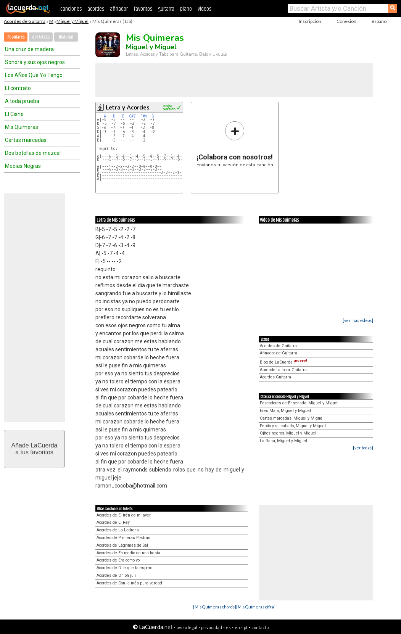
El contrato (18, 88)
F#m (143, 116)
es (228, 627)
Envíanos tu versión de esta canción (234, 144)
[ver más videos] (358, 320)
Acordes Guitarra (275, 377)
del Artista (41, 37)
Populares (15, 37)
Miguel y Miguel (72, 21)
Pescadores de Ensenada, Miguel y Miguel (299, 403)
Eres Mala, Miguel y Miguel (285, 410)
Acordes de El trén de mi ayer (124, 515)
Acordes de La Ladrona (118, 530)
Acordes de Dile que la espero (124, 567)
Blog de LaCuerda (283, 362)
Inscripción (310, 21)
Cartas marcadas (26, 140)
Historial (66, 37)
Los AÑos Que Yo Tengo (34, 75)
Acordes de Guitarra (24, 21)
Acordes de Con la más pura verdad (129, 583)
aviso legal (187, 627)
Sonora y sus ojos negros (35, 62)
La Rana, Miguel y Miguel (283, 440)
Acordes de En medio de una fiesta (128, 552)
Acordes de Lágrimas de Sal (122, 545)
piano (186, 9)
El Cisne (14, 114)
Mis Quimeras (21, 127)
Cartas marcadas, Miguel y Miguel (292, 418)
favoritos (143, 9)
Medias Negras (23, 166)
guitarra (166, 9)
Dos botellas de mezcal (33, 153)
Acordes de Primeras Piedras (123, 537)
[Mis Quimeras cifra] (255, 606)
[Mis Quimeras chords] (214, 606)
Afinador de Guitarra (278, 353)
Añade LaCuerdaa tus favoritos (34, 448)
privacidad (211, 627)
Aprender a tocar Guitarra (283, 369)
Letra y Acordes (128, 107)
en (237, 627)
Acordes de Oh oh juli (116, 575)
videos (204, 9)
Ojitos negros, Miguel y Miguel (288, 433)
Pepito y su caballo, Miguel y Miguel (293, 425)
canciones (71, 9)
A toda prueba (22, 101)
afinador (119, 9)
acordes (95, 9)
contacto (260, 627)
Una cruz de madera (29, 49)
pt (246, 627)
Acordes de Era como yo (118, 560)
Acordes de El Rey (113, 522)
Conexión (346, 21)
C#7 (132, 116)
